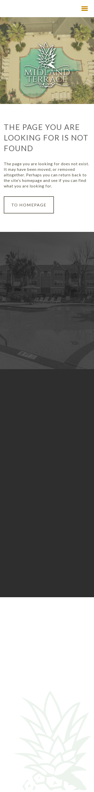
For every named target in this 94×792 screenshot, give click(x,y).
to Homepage (28, 204)
